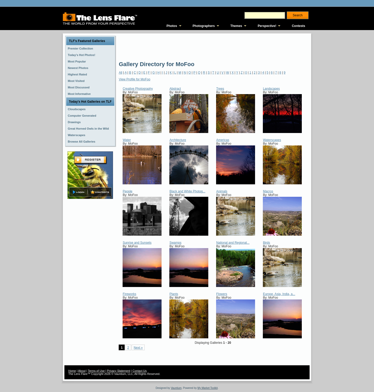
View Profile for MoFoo (134, 79)
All (120, 72)
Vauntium (176, 388)
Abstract (175, 88)
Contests (298, 26)
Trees (220, 88)
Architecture (177, 140)
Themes (236, 26)
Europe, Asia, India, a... (279, 294)
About (82, 370)
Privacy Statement (118, 370)
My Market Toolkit (207, 388)
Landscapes (271, 88)
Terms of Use (96, 370)
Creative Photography (138, 88)
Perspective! (267, 26)
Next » (138, 347)
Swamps (175, 242)
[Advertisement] (213, 46)
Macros (268, 191)
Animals (221, 191)
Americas (222, 140)
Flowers (221, 294)
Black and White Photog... (187, 191)
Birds (266, 242)
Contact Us (139, 370)
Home (72, 370)
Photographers (204, 26)
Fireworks (129, 294)
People (127, 191)
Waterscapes (272, 140)
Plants (173, 294)
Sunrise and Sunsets (137, 242)
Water (127, 140)
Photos (171, 26)
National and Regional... (232, 242)
